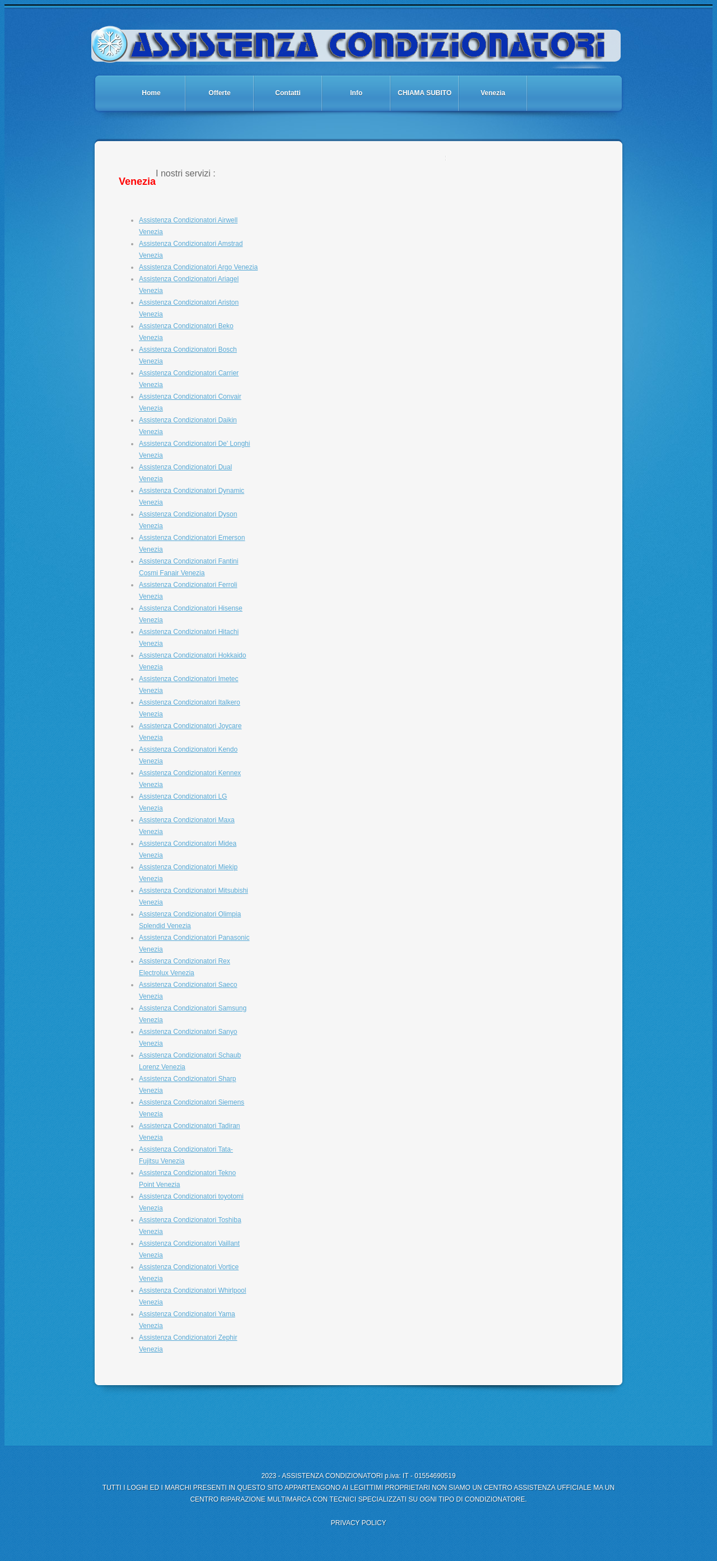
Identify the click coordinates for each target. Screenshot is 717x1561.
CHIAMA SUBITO (424, 93)
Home (151, 93)
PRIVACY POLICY (359, 1523)
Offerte (219, 93)
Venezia (493, 93)
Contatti (287, 93)
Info (356, 93)
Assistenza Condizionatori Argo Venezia (198, 267)
